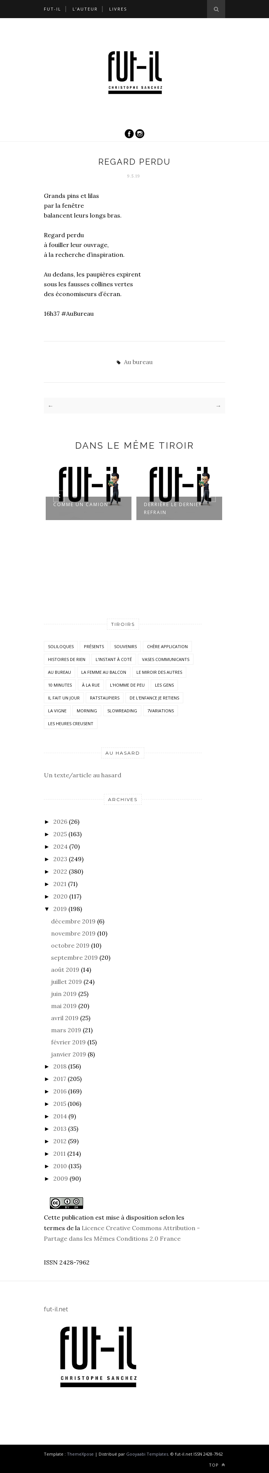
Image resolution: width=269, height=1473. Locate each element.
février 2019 (68, 1042)
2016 (59, 1091)
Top (217, 1465)
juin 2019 (64, 993)
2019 (60, 909)
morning (87, 710)
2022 (60, 871)
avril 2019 (65, 1018)
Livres (118, 9)
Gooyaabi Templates (147, 1454)
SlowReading (122, 710)
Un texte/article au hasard (82, 775)
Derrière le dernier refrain (173, 508)
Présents (94, 646)
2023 (60, 859)
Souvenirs (125, 646)
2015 (59, 1103)
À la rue (91, 685)
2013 (59, 1128)
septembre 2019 (74, 957)
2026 (60, 821)
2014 (60, 1116)
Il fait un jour (64, 698)
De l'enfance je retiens (154, 698)
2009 (60, 1178)
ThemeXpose (80, 1454)
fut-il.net (56, 1309)
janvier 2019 (68, 1054)
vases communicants (165, 659)
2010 (60, 1166)
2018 (59, 1066)
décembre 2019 (73, 921)
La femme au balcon (103, 672)
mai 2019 (64, 1006)
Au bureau (138, 362)
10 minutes (60, 685)
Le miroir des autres (159, 672)
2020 (60, 896)
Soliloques (61, 646)
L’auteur (85, 9)
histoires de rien (66, 659)
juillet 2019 (66, 981)
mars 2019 (66, 1030)
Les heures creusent (70, 723)
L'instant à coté (114, 659)
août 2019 (65, 969)
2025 (60, 834)
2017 (59, 1078)
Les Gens (164, 685)
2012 (59, 1141)
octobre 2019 (70, 945)
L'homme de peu (127, 685)
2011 (59, 1153)
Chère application (167, 646)
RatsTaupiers (104, 698)
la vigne (57, 710)
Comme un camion (80, 504)
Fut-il (52, 9)
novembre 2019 (73, 933)
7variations (160, 710)
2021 (59, 884)
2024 (60, 846)
